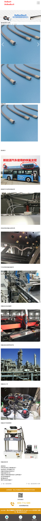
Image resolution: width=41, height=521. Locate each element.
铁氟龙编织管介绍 (5, 473)
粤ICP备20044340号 (22, 512)
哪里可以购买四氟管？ (7, 480)
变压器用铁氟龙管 (5, 476)
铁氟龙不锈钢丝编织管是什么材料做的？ (11, 474)
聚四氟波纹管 (4, 478)
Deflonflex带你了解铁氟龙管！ (9, 467)
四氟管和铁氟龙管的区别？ (8, 471)
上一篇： (6, 483)
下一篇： (33, 483)
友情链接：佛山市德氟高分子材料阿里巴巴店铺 (20, 490)
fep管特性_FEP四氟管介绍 (8, 469)
